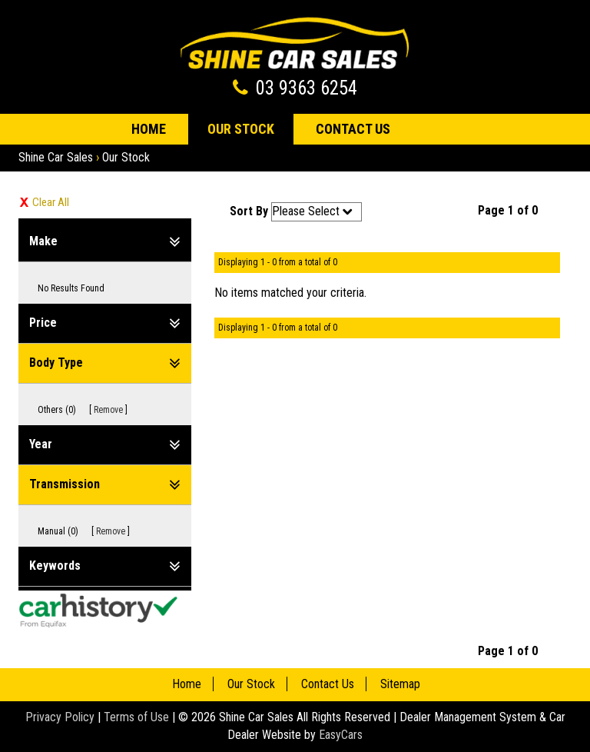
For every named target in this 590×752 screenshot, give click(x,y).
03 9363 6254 (306, 88)
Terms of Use (138, 717)
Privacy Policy (61, 717)
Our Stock (240, 129)
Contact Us (353, 129)
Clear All (50, 202)
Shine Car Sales (55, 157)
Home (148, 129)
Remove (108, 409)
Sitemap (400, 684)
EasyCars (341, 734)
